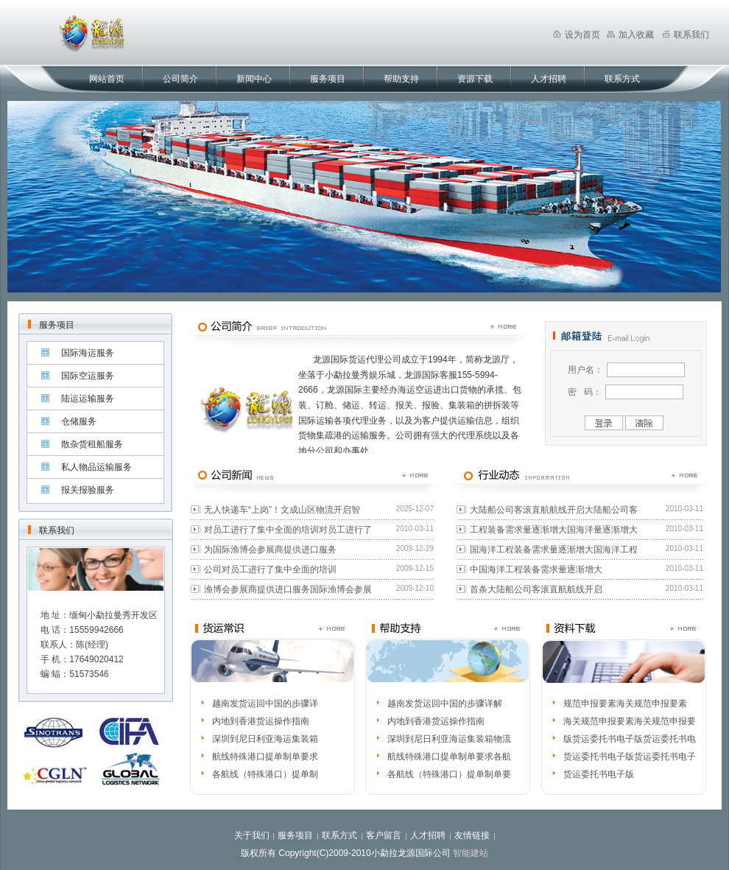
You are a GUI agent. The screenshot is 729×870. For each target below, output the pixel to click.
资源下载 (475, 79)
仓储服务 (78, 421)
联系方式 (622, 79)
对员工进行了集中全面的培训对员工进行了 (288, 530)
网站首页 (106, 79)
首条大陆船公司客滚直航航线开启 (536, 589)
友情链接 (472, 835)
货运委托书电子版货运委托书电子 (629, 756)
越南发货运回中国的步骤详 (265, 703)
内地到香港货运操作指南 (260, 721)
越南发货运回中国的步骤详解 (444, 703)
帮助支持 (401, 79)
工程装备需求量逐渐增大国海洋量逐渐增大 (554, 530)
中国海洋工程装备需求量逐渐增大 (536, 569)
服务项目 (327, 79)
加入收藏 (630, 34)
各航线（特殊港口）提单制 (265, 774)
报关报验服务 (87, 490)
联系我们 (685, 34)
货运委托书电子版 (598, 774)
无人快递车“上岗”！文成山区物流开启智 (282, 510)
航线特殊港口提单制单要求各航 (449, 756)
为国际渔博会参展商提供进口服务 (270, 549)
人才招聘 (548, 79)
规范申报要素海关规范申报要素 (625, 703)
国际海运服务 (87, 353)
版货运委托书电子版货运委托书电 (629, 739)
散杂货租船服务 (92, 444)
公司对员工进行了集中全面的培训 (270, 569)
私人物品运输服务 (96, 467)
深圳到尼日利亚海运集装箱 (265, 739)
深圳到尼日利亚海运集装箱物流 (449, 739)
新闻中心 (254, 79)
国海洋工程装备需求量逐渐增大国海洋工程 (554, 549)
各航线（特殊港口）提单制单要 (449, 774)
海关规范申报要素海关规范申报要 (629, 721)
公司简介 (180, 79)
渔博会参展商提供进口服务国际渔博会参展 (288, 589)
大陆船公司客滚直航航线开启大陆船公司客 (554, 510)
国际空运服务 (87, 376)
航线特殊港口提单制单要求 (265, 756)
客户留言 (383, 835)
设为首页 (576, 34)
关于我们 (252, 835)
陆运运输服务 (87, 398)
